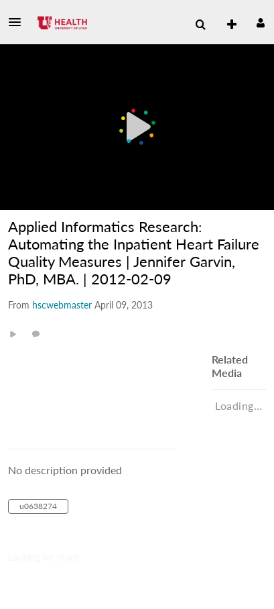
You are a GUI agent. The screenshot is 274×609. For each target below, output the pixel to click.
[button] (18, 22)
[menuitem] (200, 25)
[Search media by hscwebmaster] (62, 305)
